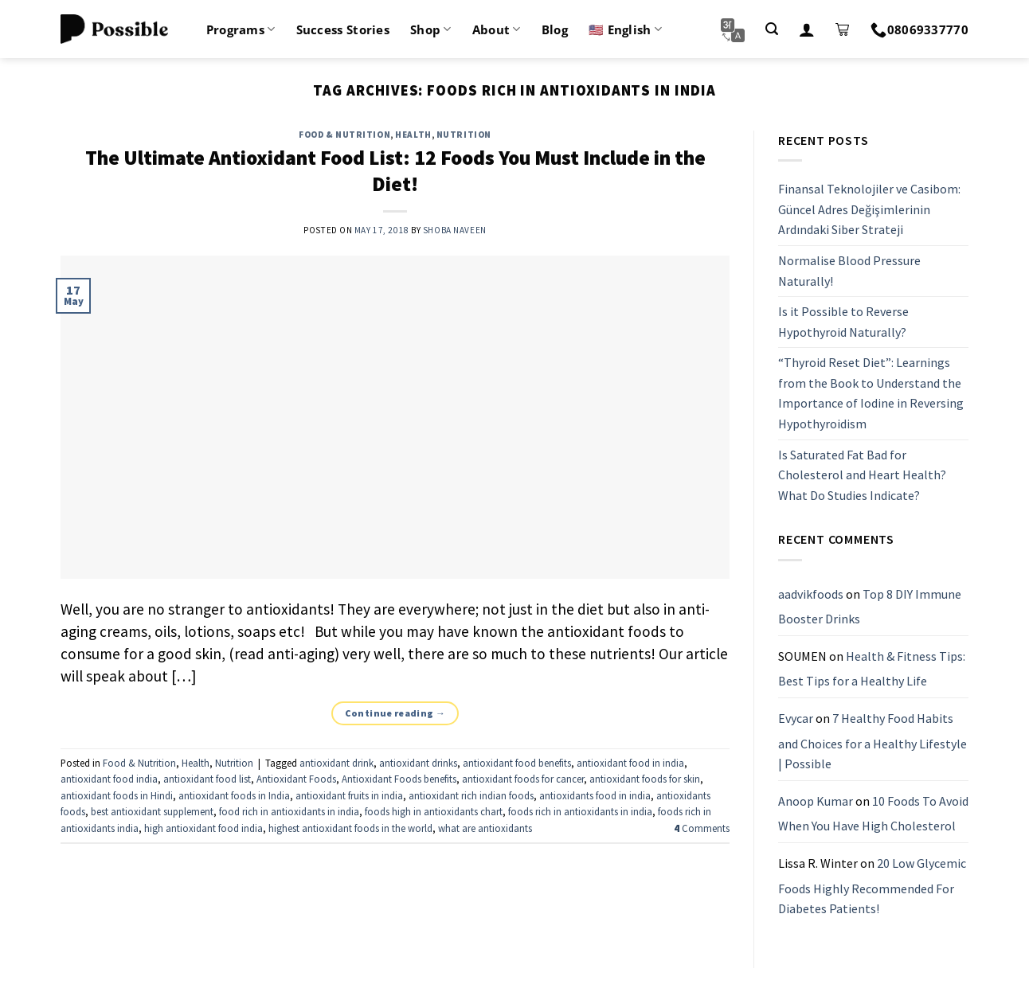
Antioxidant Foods (296, 778)
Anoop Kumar (815, 801)
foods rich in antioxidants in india (580, 811)
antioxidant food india (109, 778)
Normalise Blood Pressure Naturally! (849, 270)
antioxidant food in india (630, 762)
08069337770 (919, 29)
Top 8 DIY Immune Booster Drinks (869, 606)
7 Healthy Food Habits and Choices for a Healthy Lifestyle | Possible (872, 740)
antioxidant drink (336, 762)
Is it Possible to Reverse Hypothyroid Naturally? (843, 321)
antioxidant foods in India (234, 795)
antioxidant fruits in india (349, 795)
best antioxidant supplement (152, 811)
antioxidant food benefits (517, 762)
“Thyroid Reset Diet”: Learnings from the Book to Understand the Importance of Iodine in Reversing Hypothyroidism (871, 393)
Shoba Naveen (455, 230)
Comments (702, 828)
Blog (555, 29)
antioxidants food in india (595, 795)
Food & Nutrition (344, 134)
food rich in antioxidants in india (289, 811)
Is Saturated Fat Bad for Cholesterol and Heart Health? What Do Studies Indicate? (862, 475)
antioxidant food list (207, 778)
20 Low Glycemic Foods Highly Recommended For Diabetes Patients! (872, 885)
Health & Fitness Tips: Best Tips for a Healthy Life (871, 668)
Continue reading (395, 713)
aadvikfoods (810, 594)
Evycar (795, 718)
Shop (431, 29)
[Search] (771, 29)
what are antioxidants (485, 828)
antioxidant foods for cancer (523, 778)
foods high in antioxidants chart (434, 811)
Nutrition (463, 134)
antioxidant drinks (418, 762)
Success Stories (343, 29)
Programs (241, 29)
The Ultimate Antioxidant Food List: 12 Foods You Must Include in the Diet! (395, 171)
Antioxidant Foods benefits (399, 778)
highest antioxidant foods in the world (350, 828)
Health (413, 134)
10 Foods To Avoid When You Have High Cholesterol (873, 813)
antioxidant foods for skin (644, 778)
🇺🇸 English (625, 29)
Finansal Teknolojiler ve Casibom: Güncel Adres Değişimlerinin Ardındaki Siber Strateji (869, 209)
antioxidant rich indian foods (471, 795)
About (496, 29)
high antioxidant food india (203, 828)
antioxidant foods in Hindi (117, 795)
